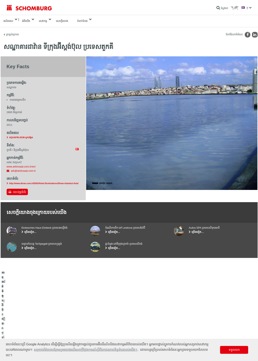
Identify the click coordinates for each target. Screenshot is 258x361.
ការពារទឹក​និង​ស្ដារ (15, 320)
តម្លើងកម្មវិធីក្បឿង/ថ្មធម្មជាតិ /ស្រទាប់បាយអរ (27, 326)
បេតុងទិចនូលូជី (14, 338)
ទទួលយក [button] (234, 349)
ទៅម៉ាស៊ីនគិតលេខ (98, 320)
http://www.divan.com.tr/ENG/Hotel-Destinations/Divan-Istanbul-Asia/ (44, 180)
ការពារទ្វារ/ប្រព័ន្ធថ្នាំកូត (17, 332)
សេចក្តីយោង (62, 19)
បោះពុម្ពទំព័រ (19, 188)
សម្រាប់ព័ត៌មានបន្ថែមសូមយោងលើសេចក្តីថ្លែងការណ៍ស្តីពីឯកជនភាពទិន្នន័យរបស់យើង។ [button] (86, 349)
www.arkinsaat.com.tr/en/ (21, 163)
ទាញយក (94, 326)
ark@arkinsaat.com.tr (23, 167)
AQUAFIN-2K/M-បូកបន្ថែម (21, 134)
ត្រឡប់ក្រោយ (12, 31)
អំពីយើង (26, 19)
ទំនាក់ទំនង (82, 19)
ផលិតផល (8, 19)
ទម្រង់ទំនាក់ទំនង (98, 332)
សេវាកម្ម (43, 19)
